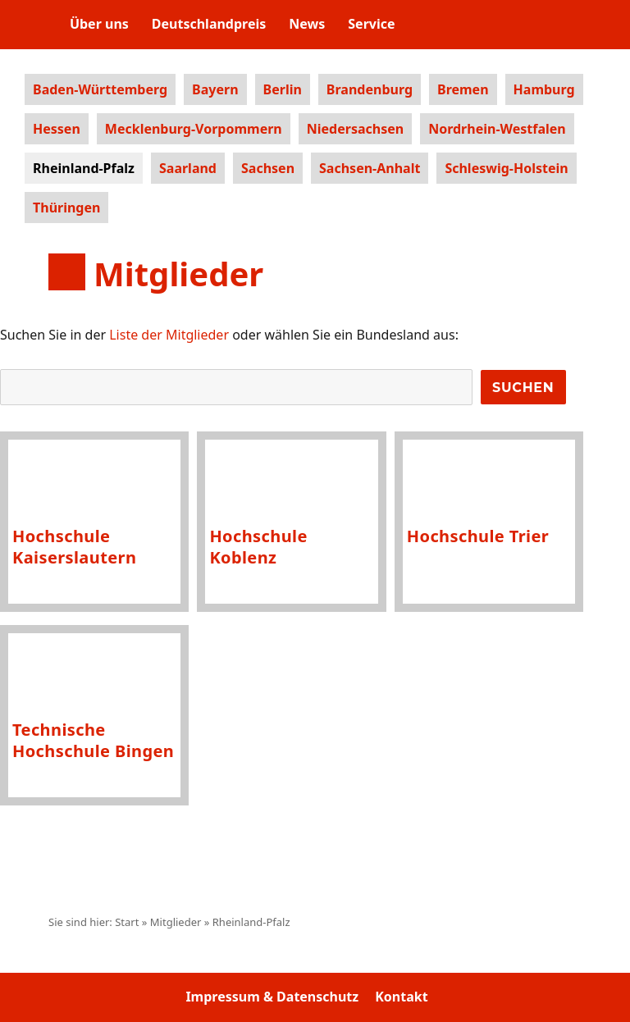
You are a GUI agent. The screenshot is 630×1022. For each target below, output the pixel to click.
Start (127, 922)
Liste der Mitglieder (169, 335)
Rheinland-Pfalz (84, 168)
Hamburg (544, 89)
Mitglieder (176, 922)
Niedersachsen (355, 129)
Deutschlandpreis (209, 24)
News (307, 24)
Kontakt (401, 997)
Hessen (56, 129)
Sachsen (267, 168)
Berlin (282, 89)
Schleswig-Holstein (506, 168)
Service (371, 24)
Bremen (463, 89)
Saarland (188, 168)
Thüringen (66, 207)
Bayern (215, 89)
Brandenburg (369, 89)
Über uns (99, 24)
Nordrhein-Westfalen (497, 129)
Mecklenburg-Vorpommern (193, 129)
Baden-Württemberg (100, 89)
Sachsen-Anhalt (369, 168)
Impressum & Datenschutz (271, 997)
